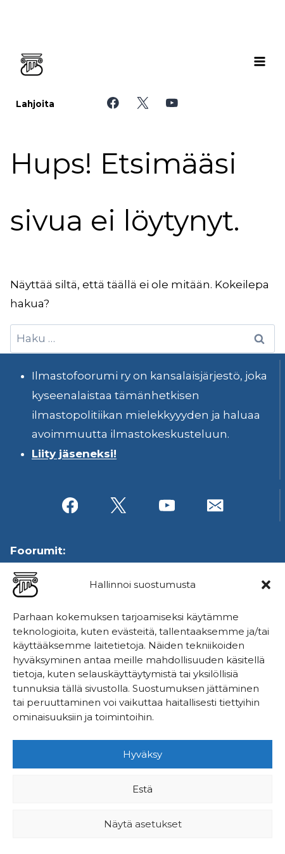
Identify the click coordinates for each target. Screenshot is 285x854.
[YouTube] (172, 103)
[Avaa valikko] (259, 61)
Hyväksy (142, 754)
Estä (142, 789)
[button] (266, 584)
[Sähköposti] (215, 505)
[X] (142, 103)
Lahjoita (35, 104)
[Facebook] (113, 103)
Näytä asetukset (143, 824)
